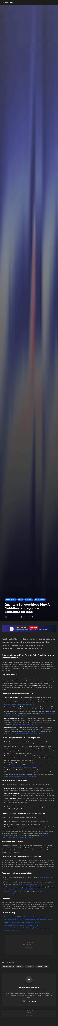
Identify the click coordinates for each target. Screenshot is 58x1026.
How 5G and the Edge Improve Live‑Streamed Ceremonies (27, 733)
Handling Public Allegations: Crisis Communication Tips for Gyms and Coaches (28, 920)
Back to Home (8, 2)
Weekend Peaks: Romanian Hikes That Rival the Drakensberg (22, 922)
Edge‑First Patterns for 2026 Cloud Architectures (19, 704)
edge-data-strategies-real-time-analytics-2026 (19, 889)
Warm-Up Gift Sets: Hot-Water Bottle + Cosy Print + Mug (21, 925)
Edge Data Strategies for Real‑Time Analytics (25, 724)
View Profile (32, 1001)
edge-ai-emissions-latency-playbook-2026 (28, 884)
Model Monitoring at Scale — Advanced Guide (21, 776)
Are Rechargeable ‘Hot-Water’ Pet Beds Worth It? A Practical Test (24, 917)
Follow (24, 1001)
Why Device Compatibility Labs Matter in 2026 (22, 767)
